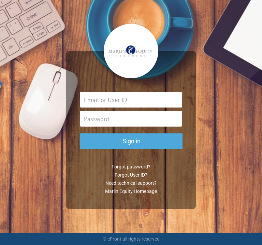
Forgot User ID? (131, 175)
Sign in (131, 141)
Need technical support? (131, 183)
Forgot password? (131, 166)
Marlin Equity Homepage (131, 191)
